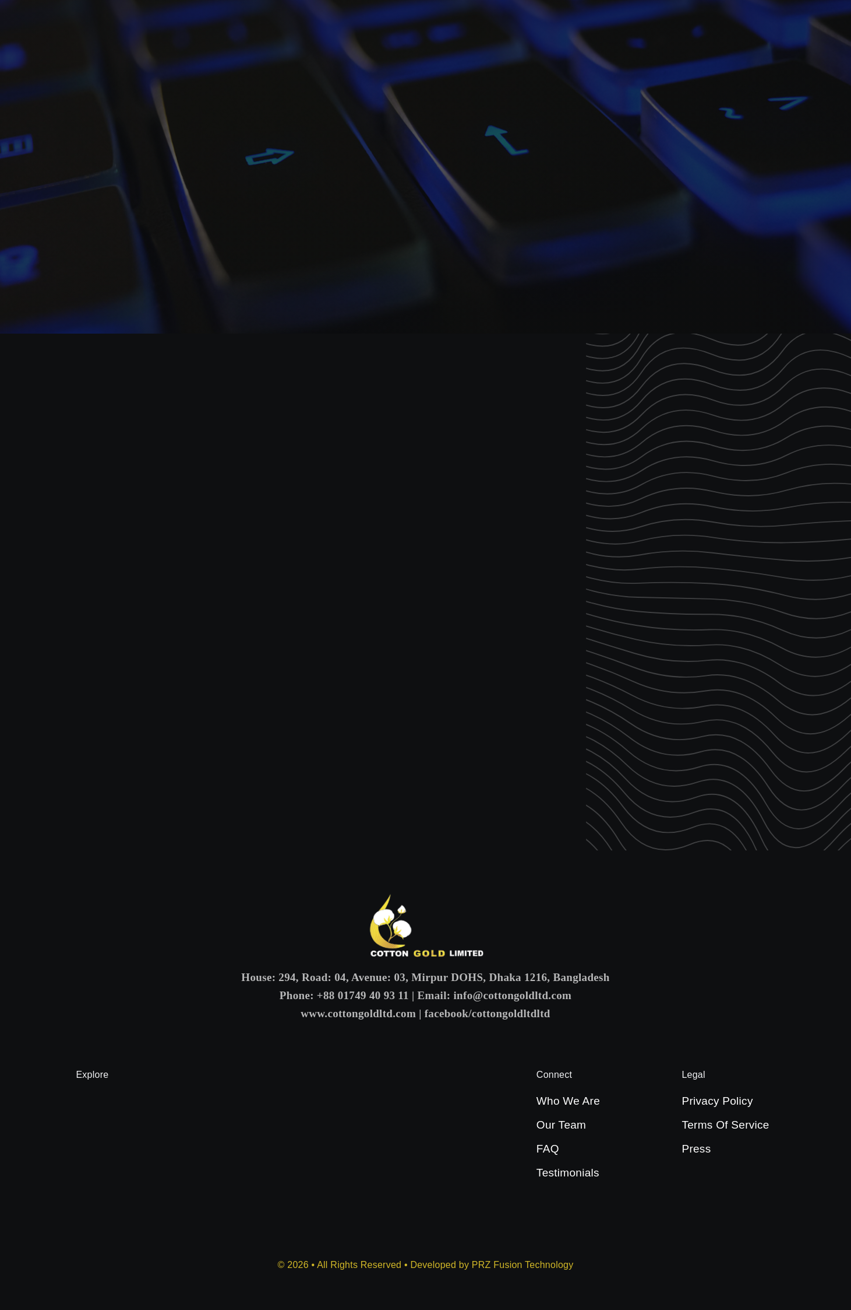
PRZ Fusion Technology (523, 1265)
